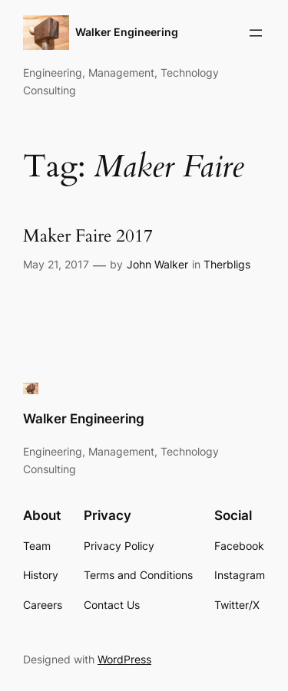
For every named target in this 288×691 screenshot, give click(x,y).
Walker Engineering (126, 31)
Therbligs (227, 264)
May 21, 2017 (56, 264)
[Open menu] (256, 33)
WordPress (124, 659)
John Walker (157, 264)
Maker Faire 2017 (88, 236)
